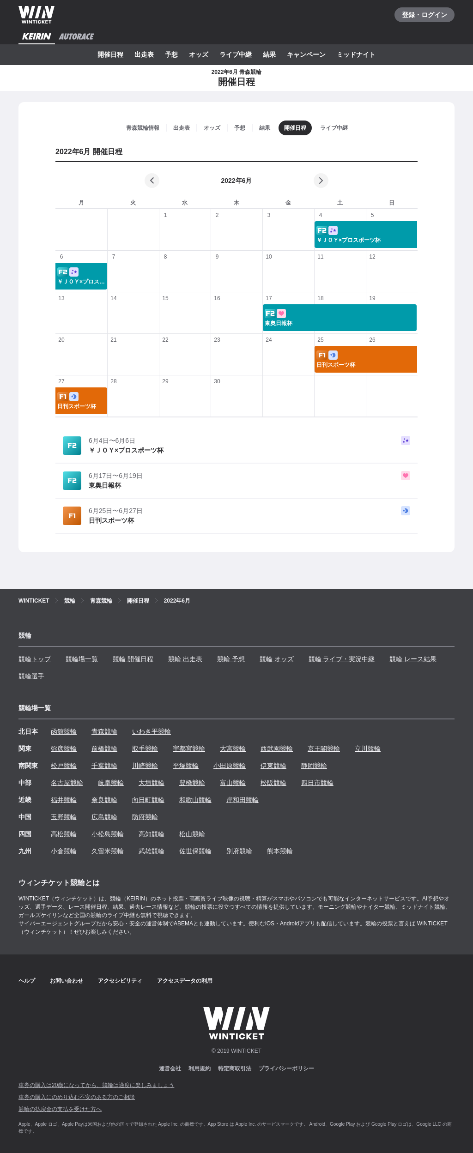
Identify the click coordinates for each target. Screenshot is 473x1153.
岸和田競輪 (242, 799)
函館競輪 (64, 731)
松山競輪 (192, 834)
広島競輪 (104, 817)
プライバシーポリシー (286, 1068)
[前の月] (152, 180)
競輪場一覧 (82, 659)
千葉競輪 (104, 765)
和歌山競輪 (195, 799)
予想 (171, 54)
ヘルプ (26, 981)
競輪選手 (31, 676)
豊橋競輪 (192, 782)
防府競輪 (145, 817)
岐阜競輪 (111, 782)
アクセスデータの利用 (184, 981)
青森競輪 (104, 731)
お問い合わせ (66, 981)
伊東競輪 (273, 765)
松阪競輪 (273, 782)
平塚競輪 (186, 765)
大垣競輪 (151, 782)
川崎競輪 (145, 765)
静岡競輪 (314, 765)
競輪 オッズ (277, 659)
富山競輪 (233, 782)
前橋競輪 (104, 748)
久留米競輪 (107, 851)
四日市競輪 (317, 782)
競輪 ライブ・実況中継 (342, 659)
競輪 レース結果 (413, 659)
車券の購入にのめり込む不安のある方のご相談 (76, 1097)
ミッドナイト (356, 54)
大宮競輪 (233, 748)
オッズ (198, 54)
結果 (269, 54)
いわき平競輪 (151, 731)
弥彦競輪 (64, 748)
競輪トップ (34, 659)
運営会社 (170, 1068)
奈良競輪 (104, 799)
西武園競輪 (277, 748)
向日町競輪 (148, 799)
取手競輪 (145, 748)
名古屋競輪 (67, 782)
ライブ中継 (235, 54)
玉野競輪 (64, 817)
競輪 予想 (231, 659)
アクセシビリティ (120, 981)
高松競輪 (64, 834)
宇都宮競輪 (189, 748)
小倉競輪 (64, 851)
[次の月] (321, 180)
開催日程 (110, 54)
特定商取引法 (234, 1068)
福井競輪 (64, 799)
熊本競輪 (280, 851)
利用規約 (199, 1068)
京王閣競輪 (324, 748)
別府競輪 (239, 851)
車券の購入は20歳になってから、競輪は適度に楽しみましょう (96, 1085)
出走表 (144, 54)
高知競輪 (151, 834)
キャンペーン (306, 54)
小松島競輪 (107, 834)
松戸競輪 (64, 765)
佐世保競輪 (195, 851)
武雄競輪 (151, 851)
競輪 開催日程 (133, 659)
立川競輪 (368, 748)
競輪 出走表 (185, 659)
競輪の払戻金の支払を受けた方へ (60, 1109)
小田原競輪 (229, 765)
